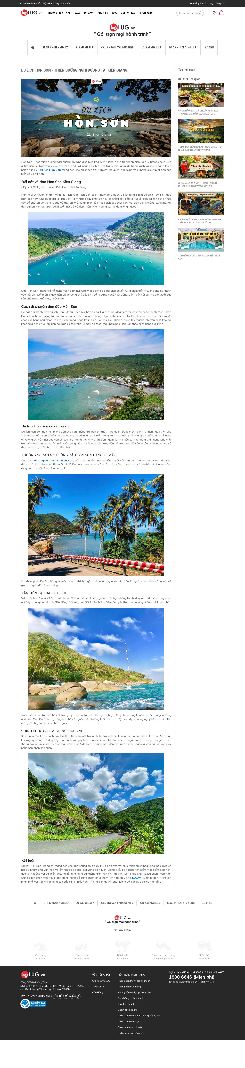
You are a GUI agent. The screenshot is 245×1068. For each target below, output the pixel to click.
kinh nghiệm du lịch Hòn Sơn (53, 460)
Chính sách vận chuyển (130, 1027)
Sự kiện (209, 47)
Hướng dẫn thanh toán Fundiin (134, 980)
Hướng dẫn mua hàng (129, 986)
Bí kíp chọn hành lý (55, 47)
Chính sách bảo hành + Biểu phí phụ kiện (139, 1015)
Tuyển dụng (98, 986)
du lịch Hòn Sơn (50, 169)
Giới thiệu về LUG (101, 980)
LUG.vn (137, 877)
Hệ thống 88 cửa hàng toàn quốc (207, 3)
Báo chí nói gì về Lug (182, 47)
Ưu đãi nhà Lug (151, 47)
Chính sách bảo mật (128, 1021)
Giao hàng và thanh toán (131, 998)
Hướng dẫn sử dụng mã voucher (135, 992)
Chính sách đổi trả (127, 1009)
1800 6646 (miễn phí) (163, 958)
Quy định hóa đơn (127, 1004)
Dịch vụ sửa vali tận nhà (130, 1033)
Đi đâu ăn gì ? (84, 47)
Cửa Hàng (97, 992)
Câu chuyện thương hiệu (117, 47)
